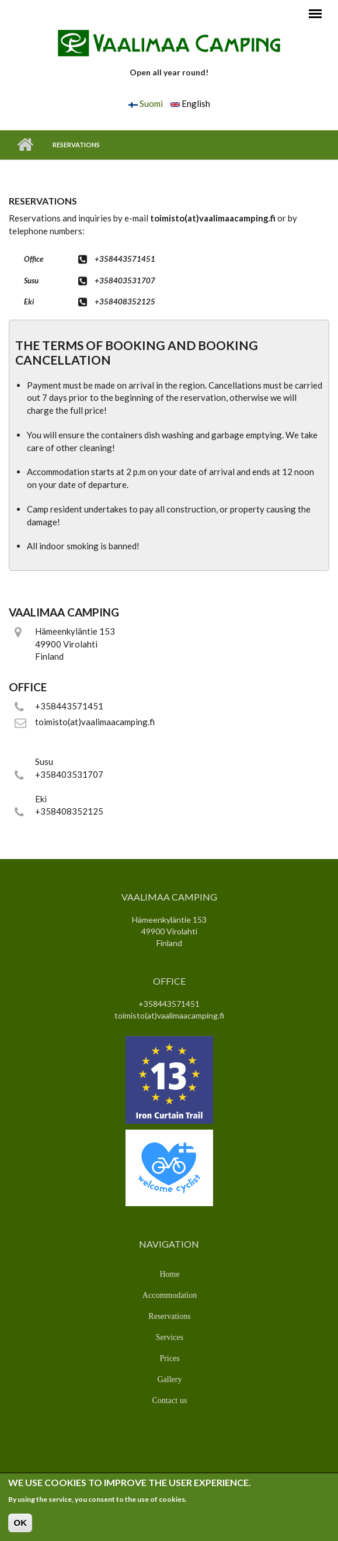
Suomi (145, 103)
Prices (169, 1358)
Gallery (170, 1379)
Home (25, 145)
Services (169, 1337)
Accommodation (169, 1295)
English (190, 103)
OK (20, 1525)
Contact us (169, 1400)
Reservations (169, 1316)
